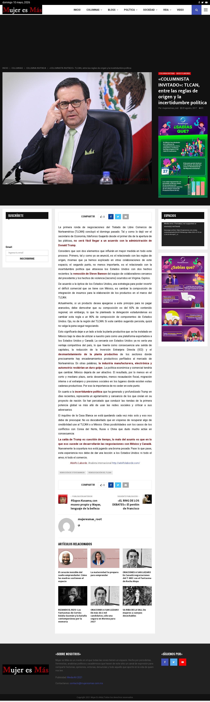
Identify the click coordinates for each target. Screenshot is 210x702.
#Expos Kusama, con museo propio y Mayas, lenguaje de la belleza (86, 504)
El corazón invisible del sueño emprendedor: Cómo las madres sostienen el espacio (72, 576)
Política (129, 10)
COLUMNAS (92, 10)
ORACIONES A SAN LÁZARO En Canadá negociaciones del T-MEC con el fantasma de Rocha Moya (137, 576)
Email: (9, 247)
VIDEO (180, 10)
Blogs (112, 10)
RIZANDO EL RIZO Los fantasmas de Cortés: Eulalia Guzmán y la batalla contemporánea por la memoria (72, 616)
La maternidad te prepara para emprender (104, 573)
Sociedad (149, 10)
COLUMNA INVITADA (166, 73)
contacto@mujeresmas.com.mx (86, 683)
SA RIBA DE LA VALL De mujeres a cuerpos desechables (134, 613)
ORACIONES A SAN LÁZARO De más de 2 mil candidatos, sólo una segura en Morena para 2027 (105, 616)
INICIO (77, 10)
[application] (183, 234)
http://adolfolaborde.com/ (126, 463)
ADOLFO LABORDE (183, 73)
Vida (165, 10)
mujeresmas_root (170, 108)
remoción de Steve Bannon (72, 473)
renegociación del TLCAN (100, 473)
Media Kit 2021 (74, 677)
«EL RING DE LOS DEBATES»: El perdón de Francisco (125, 504)
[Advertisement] (105, 42)
